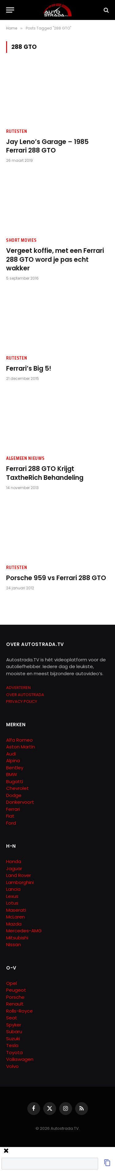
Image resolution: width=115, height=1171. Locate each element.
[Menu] (10, 10)
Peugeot (16, 990)
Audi (11, 754)
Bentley (14, 767)
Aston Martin (20, 746)
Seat (11, 1017)
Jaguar (14, 868)
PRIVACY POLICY (21, 701)
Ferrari (13, 809)
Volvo (12, 1066)
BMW (11, 774)
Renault (15, 1004)
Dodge (13, 795)
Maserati (16, 910)
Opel (11, 983)
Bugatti (14, 781)
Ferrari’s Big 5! (28, 368)
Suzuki (13, 1038)
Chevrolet (17, 788)
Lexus (12, 896)
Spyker (13, 1025)
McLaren (15, 917)
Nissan (13, 944)
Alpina (13, 760)
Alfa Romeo (20, 740)
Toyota (14, 1052)
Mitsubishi (17, 937)
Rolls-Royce (19, 1011)
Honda (13, 861)
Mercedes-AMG (24, 930)
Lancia (13, 889)
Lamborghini (20, 882)
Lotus (12, 903)
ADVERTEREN (18, 688)
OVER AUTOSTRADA (25, 695)
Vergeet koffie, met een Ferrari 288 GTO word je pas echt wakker (55, 259)
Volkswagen (19, 1059)
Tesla (12, 1045)
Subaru (14, 1031)
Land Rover (18, 875)
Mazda (13, 924)
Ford (11, 823)
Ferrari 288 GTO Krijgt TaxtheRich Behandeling (44, 473)
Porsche (15, 997)
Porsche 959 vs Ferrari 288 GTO (56, 577)
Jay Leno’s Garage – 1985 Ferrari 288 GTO (47, 146)
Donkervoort (20, 802)
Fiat (10, 816)
